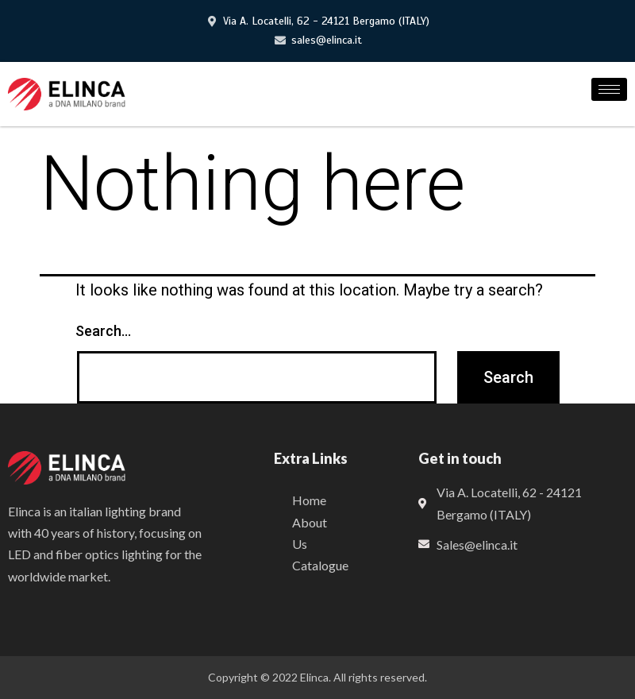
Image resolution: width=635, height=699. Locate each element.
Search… (103, 330)
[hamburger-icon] (609, 89)
